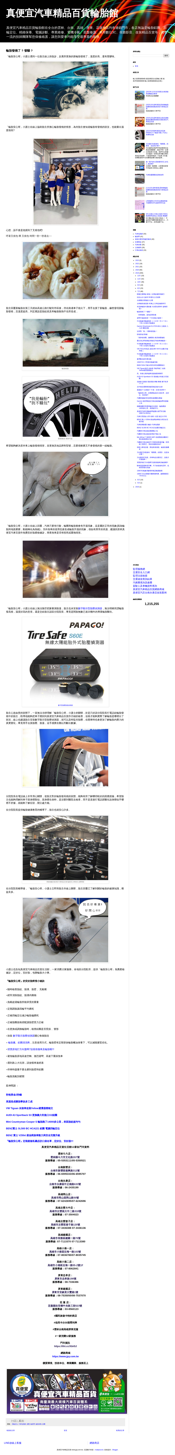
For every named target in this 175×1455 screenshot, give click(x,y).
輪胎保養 (39, 1424)
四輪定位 (15, 1424)
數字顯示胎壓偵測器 (24, 1035)
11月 (139, 279)
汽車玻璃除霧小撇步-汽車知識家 (148, 425)
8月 (138, 288)
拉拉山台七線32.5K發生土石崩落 (148, 297)
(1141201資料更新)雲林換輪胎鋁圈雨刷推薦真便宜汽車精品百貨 (157, 190)
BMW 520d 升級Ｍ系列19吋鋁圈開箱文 (151, 365)
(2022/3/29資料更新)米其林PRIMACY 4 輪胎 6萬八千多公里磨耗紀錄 (157, 133)
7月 (138, 291)
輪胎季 (32, 1424)
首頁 (65, 1430)
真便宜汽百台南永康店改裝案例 (150, 592)
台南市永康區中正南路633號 (65, 1184)
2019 (137, 273)
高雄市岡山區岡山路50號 (65, 1197)
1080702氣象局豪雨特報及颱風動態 (149, 471)
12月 (139, 276)
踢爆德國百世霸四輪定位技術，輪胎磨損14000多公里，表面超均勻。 (151, 407)
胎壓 (28, 1424)
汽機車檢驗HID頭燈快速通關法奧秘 (149, 398)
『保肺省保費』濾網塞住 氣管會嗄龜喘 (151, 338)
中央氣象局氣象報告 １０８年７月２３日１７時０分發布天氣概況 (152, 345)
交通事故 (138, 242)
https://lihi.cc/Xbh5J (65, 1346)
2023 (137, 260)
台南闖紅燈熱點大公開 (145, 300)
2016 (137, 487)
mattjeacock (99, 1450)
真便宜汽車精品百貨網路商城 (148, 589)
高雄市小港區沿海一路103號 (65, 1251)
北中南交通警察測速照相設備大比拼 (150, 387)
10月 (139, 282)
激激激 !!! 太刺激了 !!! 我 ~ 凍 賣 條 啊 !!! (151, 390)
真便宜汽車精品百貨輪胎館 (62, 13)
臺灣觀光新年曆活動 (144, 359)
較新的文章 (11, 1430)
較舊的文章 (120, 1430)
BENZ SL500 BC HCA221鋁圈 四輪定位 (151, 428)
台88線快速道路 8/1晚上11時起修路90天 (151, 303)
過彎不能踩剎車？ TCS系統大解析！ (150, 318)
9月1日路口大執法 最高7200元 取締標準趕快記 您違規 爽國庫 (157, 215)
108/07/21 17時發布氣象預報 (147, 362)
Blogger (115, 1450)
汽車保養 (138, 245)
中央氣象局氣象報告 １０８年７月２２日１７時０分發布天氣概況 (152, 355)
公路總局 (138, 247)
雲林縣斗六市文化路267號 (65, 1157)
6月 (138, 480)
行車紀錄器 (139, 250)
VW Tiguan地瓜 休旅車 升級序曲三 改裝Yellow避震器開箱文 (151, 369)
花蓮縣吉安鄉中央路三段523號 (65, 1305)
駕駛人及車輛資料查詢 (145, 586)
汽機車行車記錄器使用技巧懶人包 (149, 434)
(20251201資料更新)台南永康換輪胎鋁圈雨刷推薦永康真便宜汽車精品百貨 (157, 120)
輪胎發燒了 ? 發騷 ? (144, 312)
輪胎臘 (11, 1042)
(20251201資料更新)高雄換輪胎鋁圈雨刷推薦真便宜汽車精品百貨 (157, 107)
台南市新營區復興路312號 (65, 1170)
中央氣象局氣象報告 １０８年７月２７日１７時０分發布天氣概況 (152, 322)
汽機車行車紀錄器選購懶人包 (147, 431)
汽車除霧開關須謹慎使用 (155, 175)
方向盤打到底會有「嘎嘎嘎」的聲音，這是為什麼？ (157, 145)
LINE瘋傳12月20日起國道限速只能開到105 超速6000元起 (156, 202)
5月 (138, 483)
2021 (137, 267)
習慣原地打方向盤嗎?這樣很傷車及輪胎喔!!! (30, 1049)
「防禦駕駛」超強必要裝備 (146, 315)
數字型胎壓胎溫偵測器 (65, 705)
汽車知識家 (22, 1424)
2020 (137, 270)
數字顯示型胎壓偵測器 (90, 608)
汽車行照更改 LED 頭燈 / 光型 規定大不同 (152, 416)
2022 (137, 264)
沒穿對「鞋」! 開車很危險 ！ (147, 331)
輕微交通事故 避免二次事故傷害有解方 (151, 294)
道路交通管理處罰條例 (143, 239)
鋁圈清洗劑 (24, 1042)
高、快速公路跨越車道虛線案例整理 (150, 373)
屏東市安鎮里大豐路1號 (65, 1292)
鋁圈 (43, 1424)
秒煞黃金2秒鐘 (142, 334)
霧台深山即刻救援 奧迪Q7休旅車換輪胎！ (152, 341)
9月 (138, 285)
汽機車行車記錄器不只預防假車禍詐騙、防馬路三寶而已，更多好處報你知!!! (153, 443)
